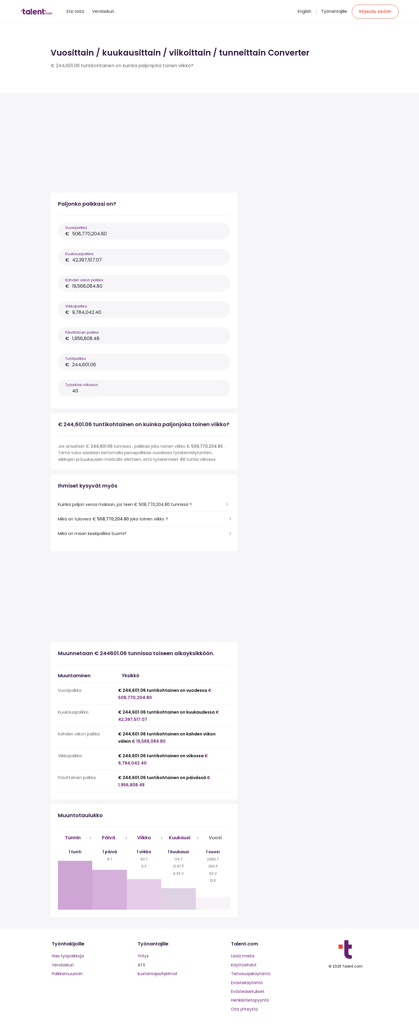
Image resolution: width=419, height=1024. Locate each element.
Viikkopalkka (76, 306)
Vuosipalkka (76, 227)
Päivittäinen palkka (82, 332)
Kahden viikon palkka (84, 280)
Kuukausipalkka (79, 253)
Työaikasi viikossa (81, 384)
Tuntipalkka (75, 358)
